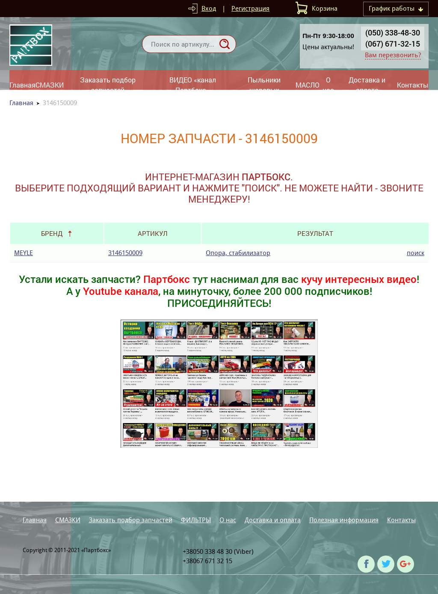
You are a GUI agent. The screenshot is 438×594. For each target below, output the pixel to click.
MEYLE (23, 253)
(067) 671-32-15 (392, 43)
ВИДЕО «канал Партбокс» (192, 84)
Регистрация (250, 8)
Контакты (413, 84)
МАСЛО (308, 84)
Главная (22, 84)
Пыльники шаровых (264, 84)
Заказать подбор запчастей (108, 84)
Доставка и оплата (367, 84)
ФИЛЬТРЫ (196, 520)
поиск (415, 253)
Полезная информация (344, 520)
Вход (208, 8)
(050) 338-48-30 (392, 32)
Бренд (51, 233)
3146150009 (125, 253)
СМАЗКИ (50, 84)
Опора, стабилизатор (238, 253)
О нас (328, 84)
